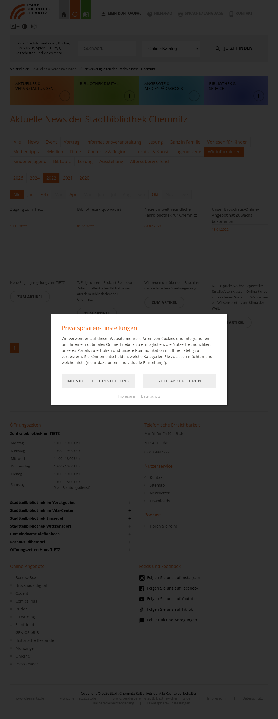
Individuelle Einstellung (98, 381)
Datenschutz (150, 396)
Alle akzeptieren (179, 381)
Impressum (126, 396)
